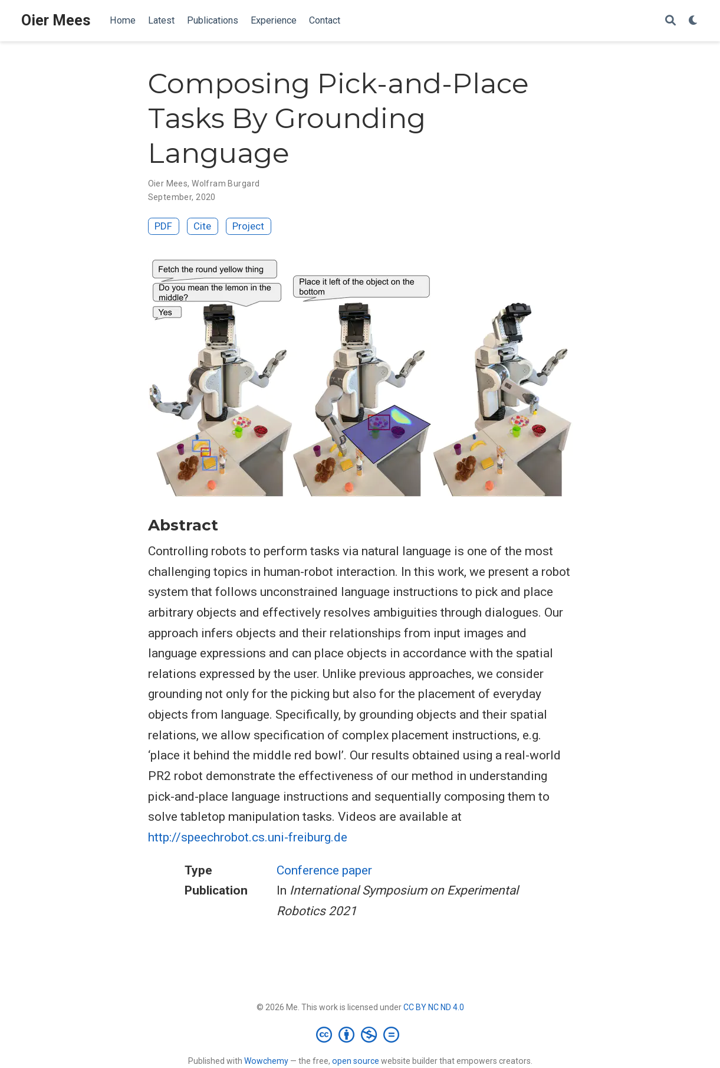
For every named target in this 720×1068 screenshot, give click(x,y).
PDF (163, 226)
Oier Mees (56, 20)
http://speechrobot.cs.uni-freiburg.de (247, 837)
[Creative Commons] (360, 1034)
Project (248, 226)
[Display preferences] (693, 21)
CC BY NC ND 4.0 (433, 1007)
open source (355, 1061)
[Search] (670, 21)
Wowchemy (266, 1061)
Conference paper (324, 870)
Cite (202, 226)
